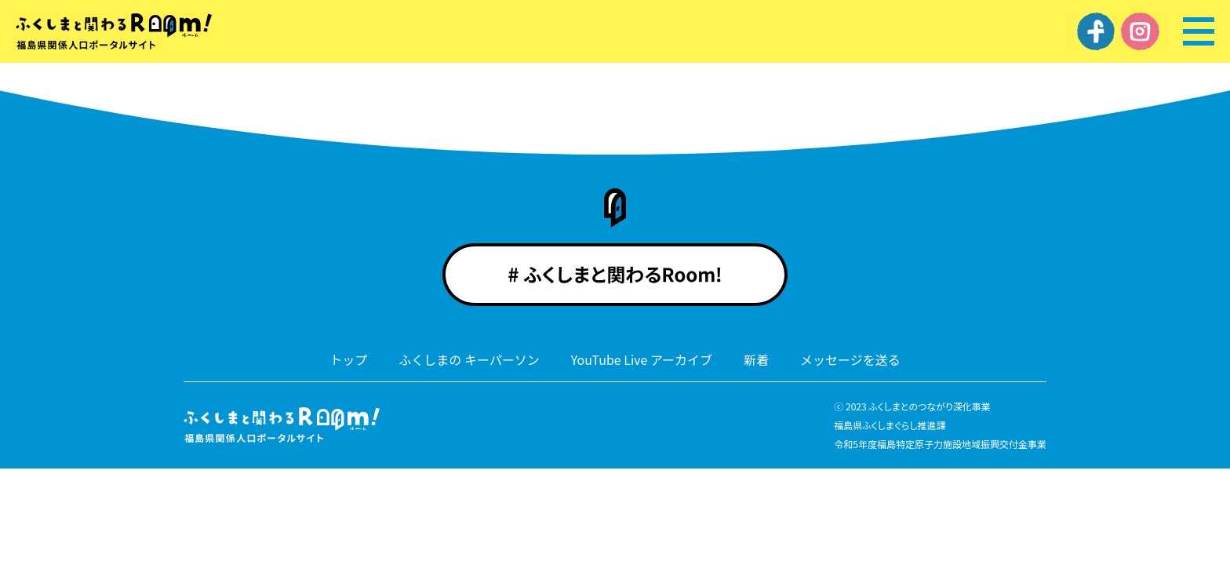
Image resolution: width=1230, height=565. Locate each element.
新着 (756, 359)
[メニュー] (1198, 31)
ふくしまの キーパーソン (468, 359)
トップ (348, 359)
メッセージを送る (850, 359)
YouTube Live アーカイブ (641, 359)
